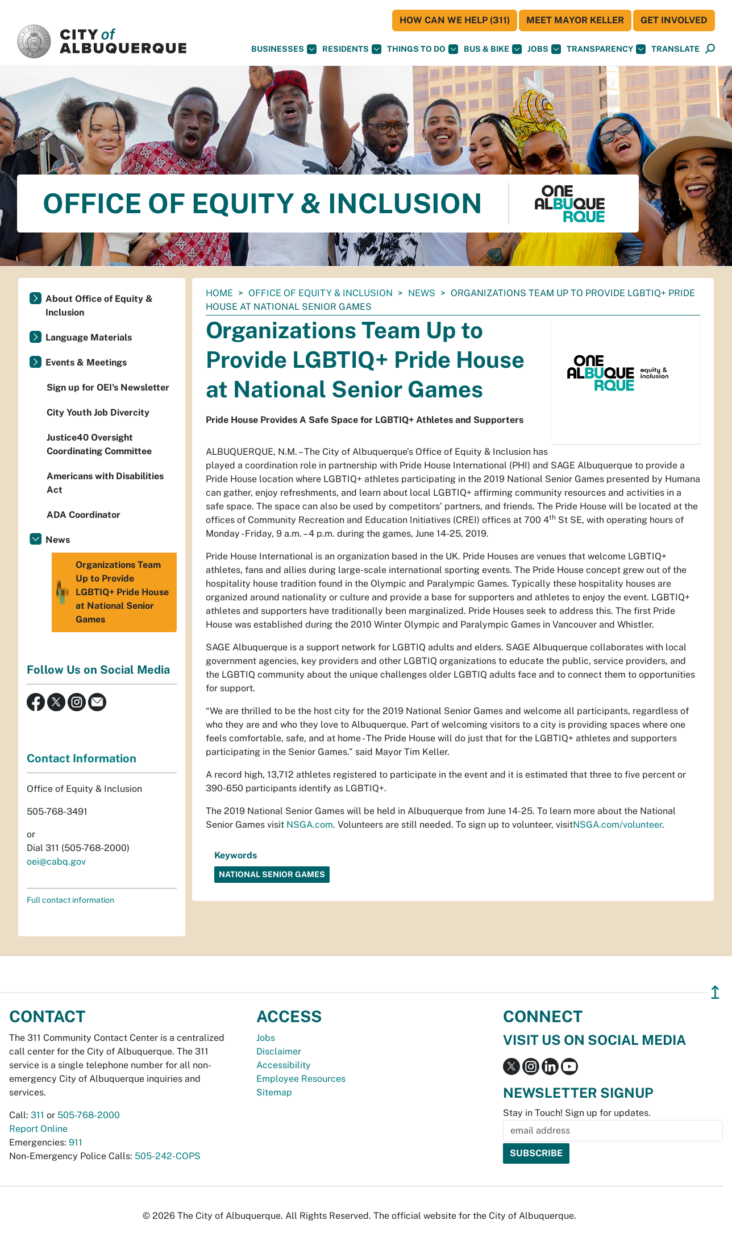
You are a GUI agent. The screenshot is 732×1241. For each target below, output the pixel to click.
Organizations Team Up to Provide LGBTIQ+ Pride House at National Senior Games (112, 592)
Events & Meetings (86, 362)
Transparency (606, 49)
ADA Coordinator (83, 514)
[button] (675, 49)
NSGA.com (309, 824)
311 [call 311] (37, 1115)
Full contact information (70, 899)
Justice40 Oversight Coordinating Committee (99, 444)
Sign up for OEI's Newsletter (108, 387)
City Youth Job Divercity (98, 412)
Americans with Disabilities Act (105, 483)
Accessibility (283, 1065)
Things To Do (422, 49)
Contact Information (81, 758)
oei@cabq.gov (56, 861)
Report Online (38, 1128)
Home (219, 293)
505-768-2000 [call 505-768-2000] (88, 1115)
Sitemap (274, 1092)
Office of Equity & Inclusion (320, 293)
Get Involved (674, 20)
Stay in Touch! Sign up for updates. (577, 1112)
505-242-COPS (168, 1156)
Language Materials (88, 337)
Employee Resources (301, 1078)
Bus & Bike (493, 49)
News (421, 293)
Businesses (284, 49)
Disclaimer (278, 1051)
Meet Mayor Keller (575, 20)
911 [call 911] (75, 1142)
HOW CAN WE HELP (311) (455, 20)
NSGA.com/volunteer (617, 824)
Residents (351, 49)
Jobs (544, 49)
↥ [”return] (715, 992)
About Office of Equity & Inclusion (99, 305)
